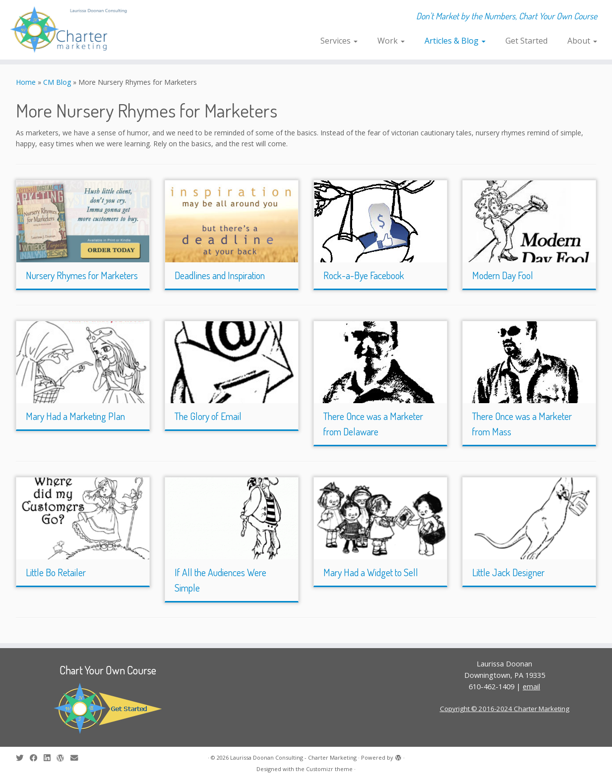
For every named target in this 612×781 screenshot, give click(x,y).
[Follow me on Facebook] (37, 758)
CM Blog (57, 82)
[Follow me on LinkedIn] (50, 758)
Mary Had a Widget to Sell (370, 572)
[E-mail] (77, 758)
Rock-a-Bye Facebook (363, 275)
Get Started (526, 40)
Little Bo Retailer (56, 572)
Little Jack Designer (508, 572)
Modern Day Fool (502, 275)
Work (391, 40)
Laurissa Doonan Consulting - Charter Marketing (293, 757)
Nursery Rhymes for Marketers (82, 275)
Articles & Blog (455, 40)
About (582, 40)
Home (26, 82)
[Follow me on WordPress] (63, 758)
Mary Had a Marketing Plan (75, 416)
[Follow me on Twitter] (23, 758)
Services (339, 40)
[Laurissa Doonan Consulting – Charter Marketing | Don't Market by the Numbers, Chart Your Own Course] (70, 30)
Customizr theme (329, 769)
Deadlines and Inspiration (220, 275)
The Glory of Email (208, 416)
